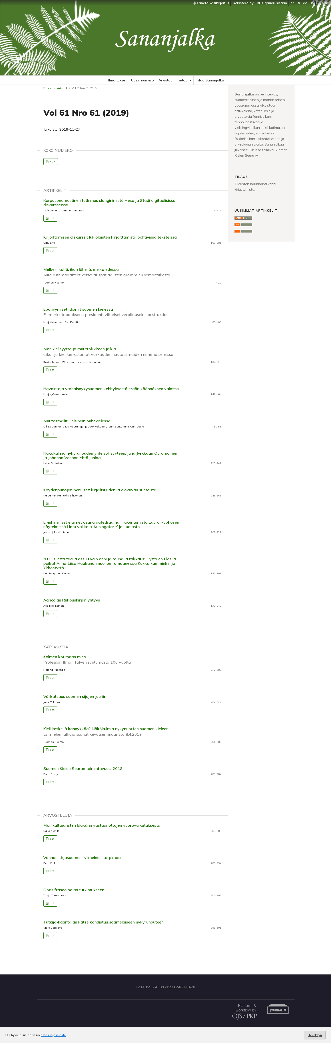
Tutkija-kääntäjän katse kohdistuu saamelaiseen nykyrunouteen (103, 922)
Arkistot (165, 80)
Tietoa (183, 80)
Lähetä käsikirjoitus (211, 3)
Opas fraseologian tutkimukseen (73, 889)
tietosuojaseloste (53, 1035)
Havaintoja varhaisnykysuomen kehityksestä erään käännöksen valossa (111, 388)
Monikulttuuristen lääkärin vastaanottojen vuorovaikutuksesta (101, 825)
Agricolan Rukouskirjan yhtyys (71, 600)
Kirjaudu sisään (272, 3)
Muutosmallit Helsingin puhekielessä (76, 420)
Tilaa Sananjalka (210, 80)
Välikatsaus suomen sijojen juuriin (74, 696)
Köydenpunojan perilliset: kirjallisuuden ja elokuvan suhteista (99, 489)
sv (312, 3)
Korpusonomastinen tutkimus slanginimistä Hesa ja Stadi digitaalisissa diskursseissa (109, 202)
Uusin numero (142, 80)
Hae (323, 3)
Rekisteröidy (243, 3)
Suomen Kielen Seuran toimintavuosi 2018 (82, 768)
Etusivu (47, 88)
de (305, 3)
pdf (51, 218)
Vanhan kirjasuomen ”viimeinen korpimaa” (82, 857)
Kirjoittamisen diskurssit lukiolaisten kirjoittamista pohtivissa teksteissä (110, 237)
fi (299, 3)
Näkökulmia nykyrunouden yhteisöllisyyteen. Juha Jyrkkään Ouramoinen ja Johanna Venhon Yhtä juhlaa (110, 455)
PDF (52, 161)
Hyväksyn (315, 1035)
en (293, 3)
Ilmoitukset (117, 80)
